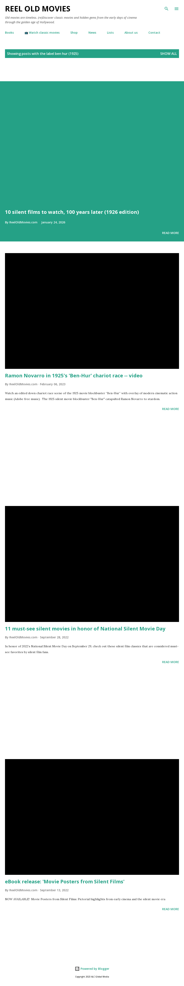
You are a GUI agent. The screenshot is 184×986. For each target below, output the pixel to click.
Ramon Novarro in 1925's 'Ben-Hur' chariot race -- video (74, 375)
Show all (168, 53)
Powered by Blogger (92, 969)
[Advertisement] (48, 74)
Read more (170, 233)
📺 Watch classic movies (42, 32)
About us (131, 32)
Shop (74, 32)
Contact (154, 32)
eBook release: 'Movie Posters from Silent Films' (64, 881)
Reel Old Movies (37, 9)
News (92, 32)
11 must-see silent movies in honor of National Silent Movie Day (85, 628)
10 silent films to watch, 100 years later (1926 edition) (72, 211)
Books (9, 32)
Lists (110, 32)
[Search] (166, 7)
